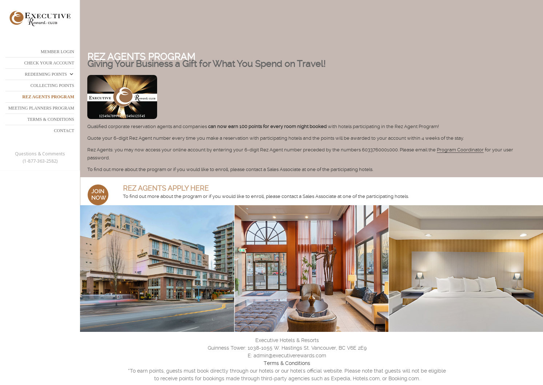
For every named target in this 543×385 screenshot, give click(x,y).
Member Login (57, 51)
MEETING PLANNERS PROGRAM (41, 108)
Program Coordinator (460, 149)
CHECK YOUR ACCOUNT (49, 63)
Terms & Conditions (287, 363)
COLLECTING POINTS (52, 85)
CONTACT (64, 130)
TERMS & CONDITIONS (50, 119)
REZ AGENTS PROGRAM (48, 96)
